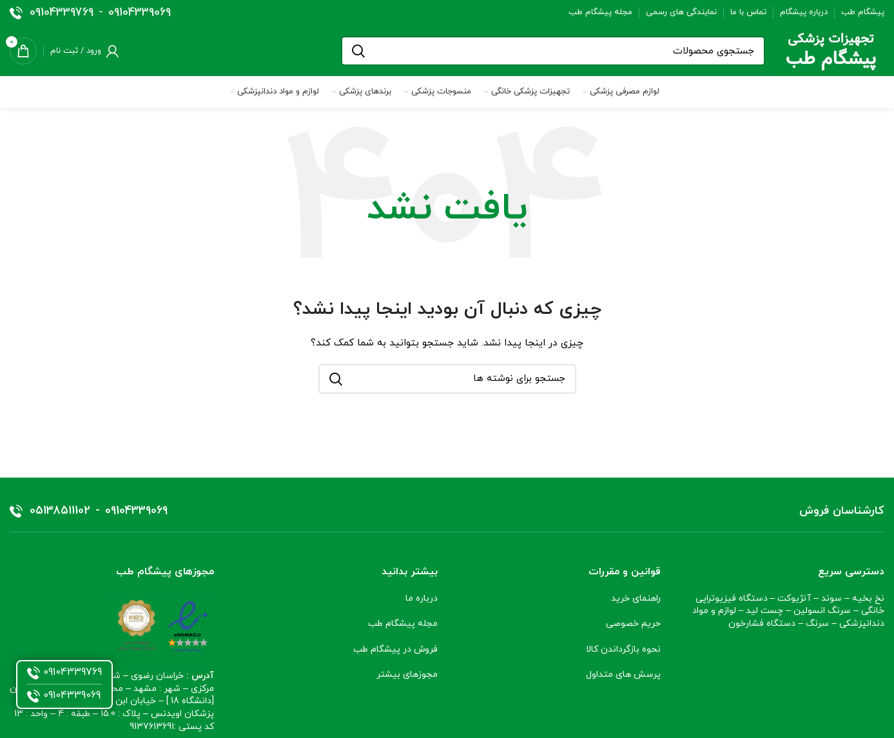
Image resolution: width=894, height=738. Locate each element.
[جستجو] (553, 51)
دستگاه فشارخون (761, 623)
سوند (831, 598)
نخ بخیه (868, 598)
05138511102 (60, 511)
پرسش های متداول (623, 674)
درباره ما (421, 598)
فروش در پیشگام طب (394, 649)
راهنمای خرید (636, 598)
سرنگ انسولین (822, 611)
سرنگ (817, 623)
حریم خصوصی (633, 623)
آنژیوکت (794, 598)
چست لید (764, 611)
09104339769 (61, 13)
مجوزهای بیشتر (407, 674)
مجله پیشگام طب (403, 623)
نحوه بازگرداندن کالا (623, 649)
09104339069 (139, 13)
